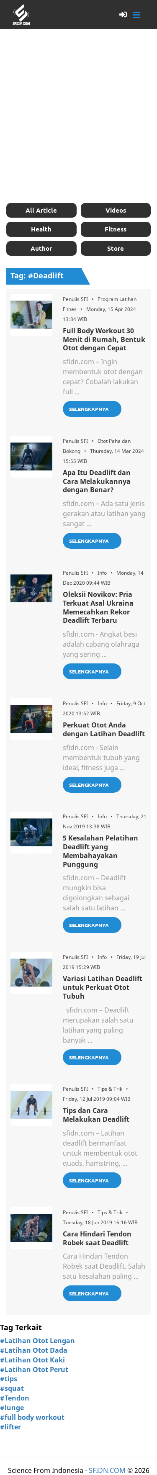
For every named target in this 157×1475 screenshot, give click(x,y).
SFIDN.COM (107, 1470)
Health (41, 229)
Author (41, 248)
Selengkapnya (89, 409)
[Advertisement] (78, 116)
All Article (41, 210)
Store (115, 248)
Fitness (115, 229)
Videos (116, 210)
